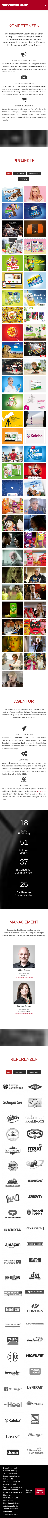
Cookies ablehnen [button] (29, 1491)
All (8, 1072)
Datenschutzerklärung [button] (12, 1514)
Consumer (19, 1072)
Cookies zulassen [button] (39, 1491)
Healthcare (34, 1072)
